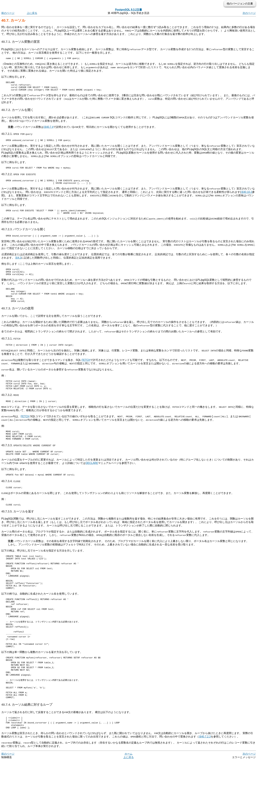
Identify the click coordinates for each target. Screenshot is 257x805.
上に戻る (32, 13)
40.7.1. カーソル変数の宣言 (20, 41)
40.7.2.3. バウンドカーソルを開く (23, 234)
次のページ (249, 13)
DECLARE (92, 479)
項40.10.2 (246, 196)
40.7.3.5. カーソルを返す (17, 529)
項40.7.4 (48, 129)
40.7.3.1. (10, 349)
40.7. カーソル (13, 20)
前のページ (7, 13)
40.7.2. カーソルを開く (17, 112)
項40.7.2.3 (205, 781)
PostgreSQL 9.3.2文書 (128, 9)
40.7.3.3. (28, 460)
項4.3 (18, 263)
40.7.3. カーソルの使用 (17, 318)
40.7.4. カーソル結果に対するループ (26, 746)
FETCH (86, 370)
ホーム (128, 798)
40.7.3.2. (10, 407)
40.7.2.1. (16, 136)
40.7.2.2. (18, 177)
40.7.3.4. (10, 498)
